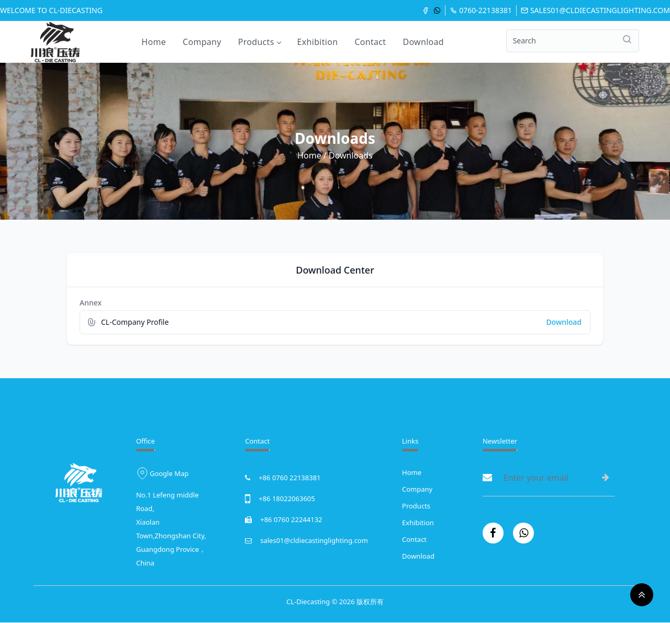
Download (423, 42)
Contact (370, 42)
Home (153, 42)
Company (202, 42)
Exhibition (317, 42)
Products (259, 42)
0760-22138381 (481, 10)
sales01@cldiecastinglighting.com (595, 10)
